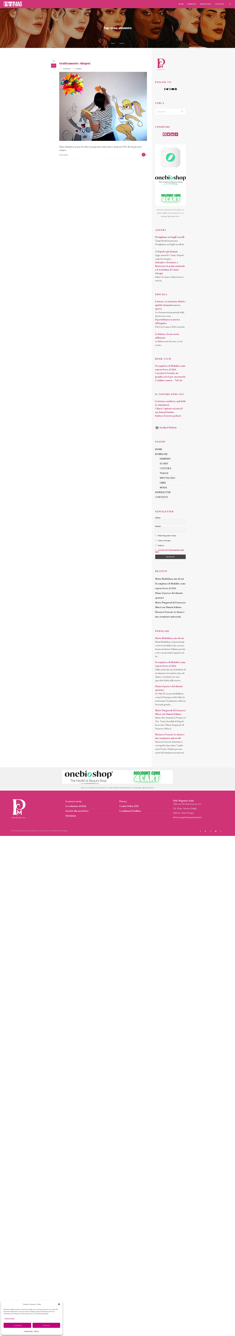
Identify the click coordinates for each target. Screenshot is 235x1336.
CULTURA (165, 468)
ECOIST (164, 463)
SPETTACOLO (167, 477)
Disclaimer (70, 815)
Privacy (36, 1331)
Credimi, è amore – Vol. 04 (168, 380)
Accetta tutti (17, 1325)
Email (158, 526)
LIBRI (163, 482)
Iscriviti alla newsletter (77, 810)
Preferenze (46, 1325)
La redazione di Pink (75, 806)
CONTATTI (209, 3)
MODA (163, 487)
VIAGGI (164, 473)
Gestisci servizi (9, 1318)
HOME (150, 3)
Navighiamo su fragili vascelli (169, 237)
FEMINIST (165, 458)
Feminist (79, 69)
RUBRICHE (168, 3)
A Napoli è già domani (166, 251)
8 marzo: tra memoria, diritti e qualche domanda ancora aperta (170, 305)
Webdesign (65, 830)
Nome (158, 518)
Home (113, 43)
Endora (159, 545)
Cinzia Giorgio (163, 540)
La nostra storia (73, 801)
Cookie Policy (28, 1331)
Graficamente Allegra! (74, 63)
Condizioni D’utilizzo (130, 810)
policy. (46, 1313)
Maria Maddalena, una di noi (169, 578)
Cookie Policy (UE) (129, 806)
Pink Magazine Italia (165, 536)
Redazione (67, 69)
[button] (59, 1304)
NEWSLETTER (188, 3)
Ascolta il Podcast (165, 427)
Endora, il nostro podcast (168, 415)
